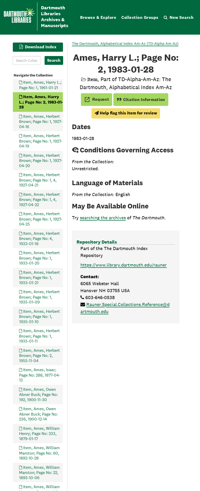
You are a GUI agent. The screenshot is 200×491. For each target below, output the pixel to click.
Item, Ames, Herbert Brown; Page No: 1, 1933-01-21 (39, 277)
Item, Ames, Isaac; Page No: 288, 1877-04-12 (39, 375)
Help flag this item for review (126, 113)
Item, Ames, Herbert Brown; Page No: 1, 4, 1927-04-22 (39, 199)
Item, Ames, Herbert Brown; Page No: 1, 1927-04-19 (40, 141)
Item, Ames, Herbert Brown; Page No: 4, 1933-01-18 (39, 238)
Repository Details (97, 242)
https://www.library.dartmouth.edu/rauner (123, 265)
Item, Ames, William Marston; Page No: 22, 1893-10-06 (39, 472)
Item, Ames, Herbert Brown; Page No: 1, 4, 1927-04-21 (39, 180)
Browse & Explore (98, 17)
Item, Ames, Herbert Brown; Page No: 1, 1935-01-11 (39, 336)
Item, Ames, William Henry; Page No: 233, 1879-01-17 (39, 433)
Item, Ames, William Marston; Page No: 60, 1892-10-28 (39, 453)
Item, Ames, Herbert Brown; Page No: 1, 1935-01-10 (39, 316)
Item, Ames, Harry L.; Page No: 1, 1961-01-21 (40, 85)
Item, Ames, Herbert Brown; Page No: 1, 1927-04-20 (40, 160)
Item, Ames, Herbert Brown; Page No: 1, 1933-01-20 (39, 258)
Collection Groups (140, 17)
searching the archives (103, 218)
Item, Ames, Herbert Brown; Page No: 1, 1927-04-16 (40, 121)
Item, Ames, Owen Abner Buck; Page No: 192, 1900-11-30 (38, 394)
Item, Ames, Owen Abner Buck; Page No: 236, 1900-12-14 (38, 414)
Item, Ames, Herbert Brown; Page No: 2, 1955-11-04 (39, 355)
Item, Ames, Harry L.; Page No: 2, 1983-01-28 (41, 102)
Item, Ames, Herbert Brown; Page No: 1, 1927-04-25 (40, 219)
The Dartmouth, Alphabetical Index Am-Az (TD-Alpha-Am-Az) (125, 43)
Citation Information (140, 99)
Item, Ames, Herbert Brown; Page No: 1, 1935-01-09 (39, 297)
